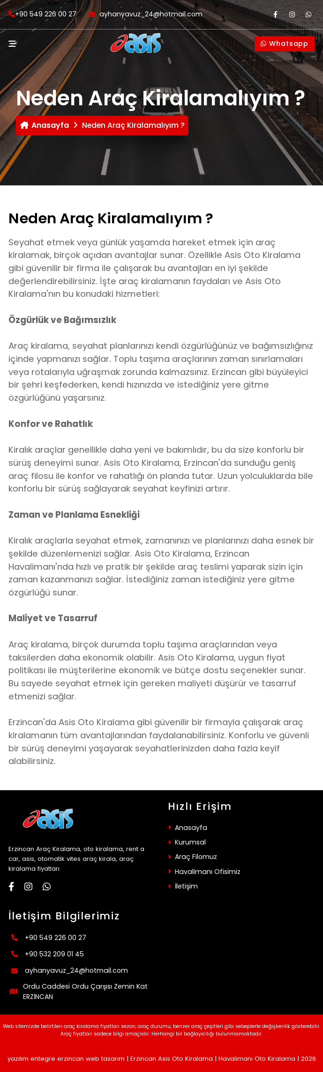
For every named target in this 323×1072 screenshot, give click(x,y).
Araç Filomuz (196, 856)
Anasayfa (44, 125)
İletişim (186, 886)
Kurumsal (190, 842)
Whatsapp (284, 43)
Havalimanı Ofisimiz (207, 871)
